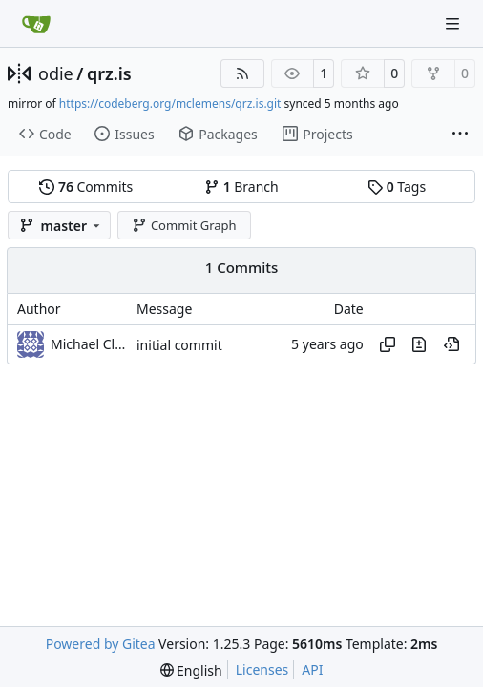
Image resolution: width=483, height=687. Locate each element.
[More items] (460, 135)
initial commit (179, 345)
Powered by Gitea (101, 644)
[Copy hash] (387, 344)
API (312, 669)
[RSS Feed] (242, 73)
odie (56, 73)
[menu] (191, 670)
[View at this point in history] (451, 344)
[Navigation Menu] (454, 23)
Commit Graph (184, 225)
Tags (397, 186)
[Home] (36, 24)
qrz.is (109, 73)
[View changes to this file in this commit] (419, 344)
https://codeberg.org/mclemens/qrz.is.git (170, 103)
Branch (241, 186)
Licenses (262, 669)
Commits (86, 186)
